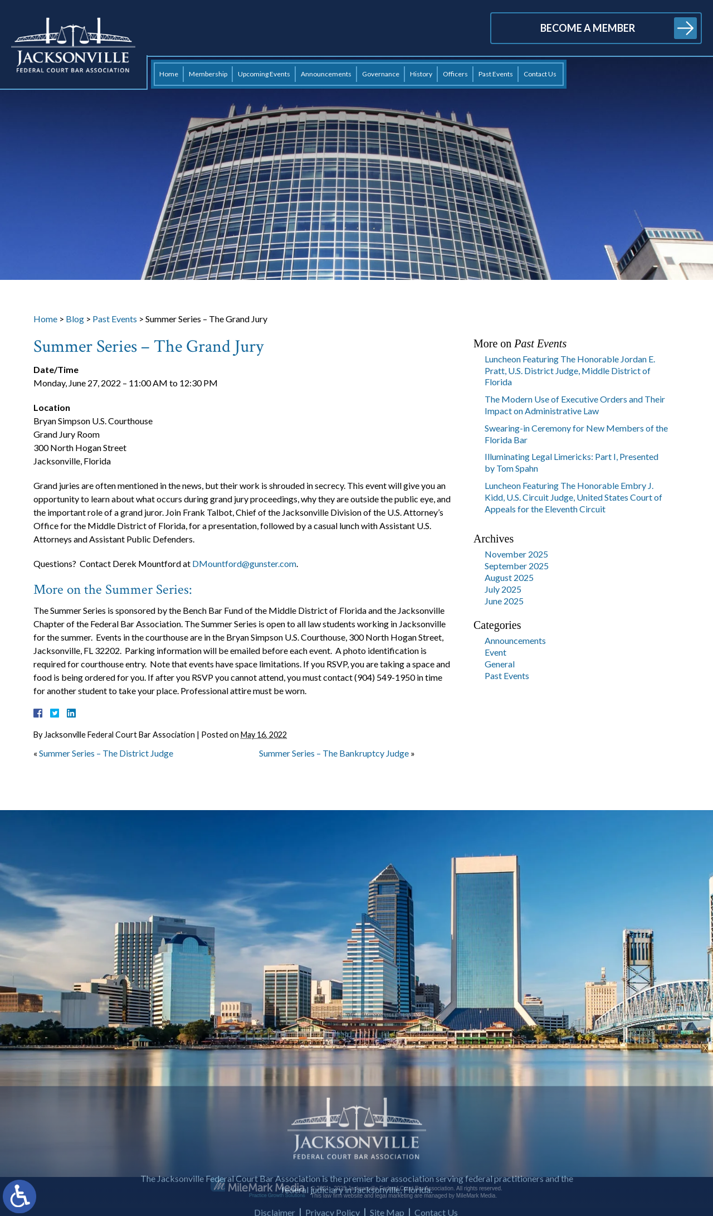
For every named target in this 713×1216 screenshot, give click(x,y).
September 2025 (517, 565)
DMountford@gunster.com (244, 563)
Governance (380, 74)
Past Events (495, 74)
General (500, 663)
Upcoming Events (264, 74)
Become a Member (587, 28)
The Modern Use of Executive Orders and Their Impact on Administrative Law (575, 405)
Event (495, 652)
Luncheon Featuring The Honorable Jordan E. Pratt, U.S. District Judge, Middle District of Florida (570, 370)
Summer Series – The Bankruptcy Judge (334, 753)
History (421, 74)
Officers (455, 74)
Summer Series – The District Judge (106, 753)
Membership (208, 74)
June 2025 (504, 600)
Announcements (326, 74)
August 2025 (509, 577)
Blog (75, 318)
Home (168, 74)
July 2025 (503, 589)
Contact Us (540, 74)
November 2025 (516, 554)
